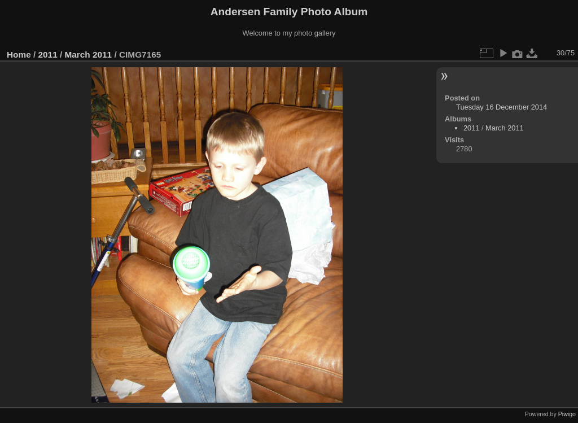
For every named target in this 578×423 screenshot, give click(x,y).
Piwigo (567, 414)
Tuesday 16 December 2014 (501, 107)
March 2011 (88, 54)
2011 (48, 54)
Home (19, 54)
